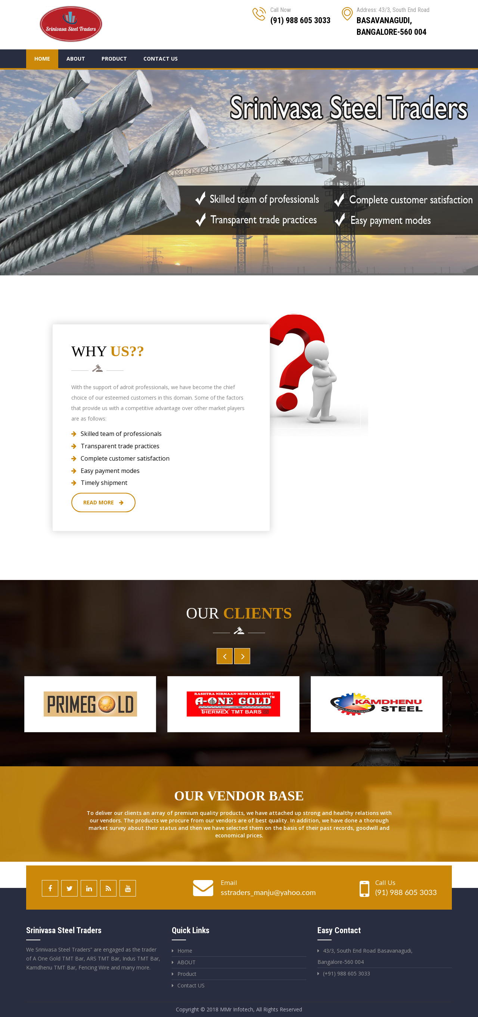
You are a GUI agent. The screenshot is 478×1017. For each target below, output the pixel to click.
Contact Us (160, 58)
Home (42, 58)
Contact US (191, 985)
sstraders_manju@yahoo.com (268, 892)
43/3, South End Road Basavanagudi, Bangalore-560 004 (365, 956)
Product (114, 58)
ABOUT (186, 962)
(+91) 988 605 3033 (346, 973)
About (75, 58)
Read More (103, 502)
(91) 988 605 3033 (406, 892)
